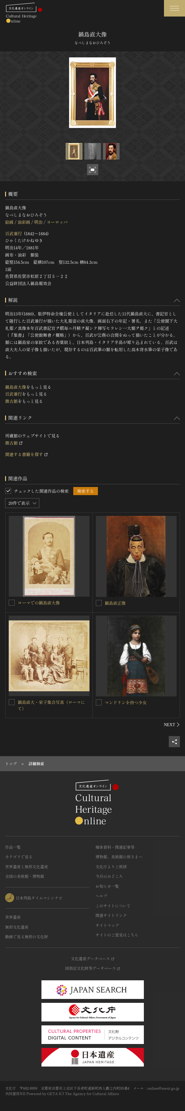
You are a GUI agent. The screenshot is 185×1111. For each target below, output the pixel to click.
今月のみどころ (109, 876)
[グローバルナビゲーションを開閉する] (174, 8)
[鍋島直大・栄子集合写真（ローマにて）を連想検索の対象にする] (12, 702)
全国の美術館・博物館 (24, 876)
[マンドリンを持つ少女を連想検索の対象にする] (99, 702)
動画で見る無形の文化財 (26, 936)
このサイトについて (113, 906)
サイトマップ (107, 925)
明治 (38, 222)
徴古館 (11, 401)
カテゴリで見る (18, 857)
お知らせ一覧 (107, 886)
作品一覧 (13, 847)
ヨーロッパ (57, 222)
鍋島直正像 (115, 603)
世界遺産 (13, 917)
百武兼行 (13, 233)
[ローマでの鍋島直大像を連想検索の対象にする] (12, 603)
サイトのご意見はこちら (117, 935)
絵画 (9, 222)
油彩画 (23, 222)
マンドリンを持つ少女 (126, 702)
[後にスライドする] (172, 725)
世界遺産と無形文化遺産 (26, 866)
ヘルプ (101, 896)
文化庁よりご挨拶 (111, 866)
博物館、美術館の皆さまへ (119, 857)
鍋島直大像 (15, 387)
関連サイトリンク (111, 915)
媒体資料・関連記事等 (115, 847)
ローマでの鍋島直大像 (39, 603)
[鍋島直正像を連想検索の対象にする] (99, 603)
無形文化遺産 (17, 927)
